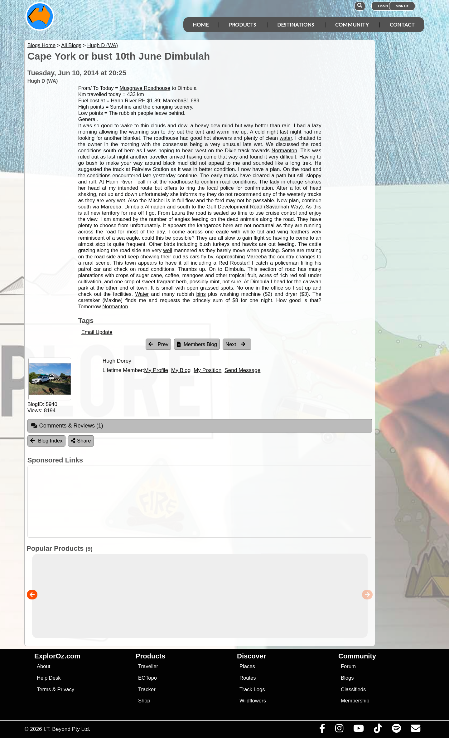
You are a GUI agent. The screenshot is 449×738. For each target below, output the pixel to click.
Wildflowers (252, 701)
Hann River (124, 101)
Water (142, 294)
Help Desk (49, 678)
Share (81, 441)
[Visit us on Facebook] (322, 730)
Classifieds (353, 689)
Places (247, 666)
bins (201, 294)
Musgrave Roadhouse (145, 88)
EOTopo (147, 678)
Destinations (295, 24)
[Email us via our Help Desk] (415, 730)
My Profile (156, 370)
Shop (144, 701)
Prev (158, 344)
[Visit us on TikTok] (377, 730)
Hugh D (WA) (102, 45)
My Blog (181, 370)
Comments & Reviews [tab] (67, 426)
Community (352, 24)
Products (242, 24)
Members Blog (197, 344)
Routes (247, 678)
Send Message (242, 370)
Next (235, 344)
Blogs (347, 678)
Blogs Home (41, 45)
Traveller (148, 666)
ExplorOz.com (57, 656)
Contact (402, 24)
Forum (348, 666)
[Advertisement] (230, 502)
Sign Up (402, 6)
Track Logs (252, 689)
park (83, 288)
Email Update (97, 332)
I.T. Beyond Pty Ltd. (66, 729)
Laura (178, 213)
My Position (207, 370)
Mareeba (173, 101)
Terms (44, 689)
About (43, 666)
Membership (355, 701)
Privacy (66, 689)
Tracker (147, 689)
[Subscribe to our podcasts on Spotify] (396, 730)
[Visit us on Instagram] (339, 730)
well (167, 250)
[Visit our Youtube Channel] (358, 730)
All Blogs (71, 45)
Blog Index (46, 441)
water (286, 138)
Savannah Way (283, 207)
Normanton (284, 151)
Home (201, 24)
